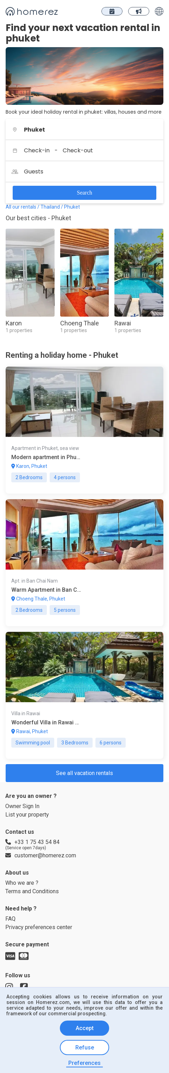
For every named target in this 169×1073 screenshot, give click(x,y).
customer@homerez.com (38, 888)
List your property (28, 838)
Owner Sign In (23, 829)
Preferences (84, 1063)
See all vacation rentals (84, 794)
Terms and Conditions (34, 930)
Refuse (84, 1048)
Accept (84, 1029)
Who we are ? (22, 921)
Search (84, 193)
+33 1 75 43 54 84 (33, 868)
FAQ (10, 960)
